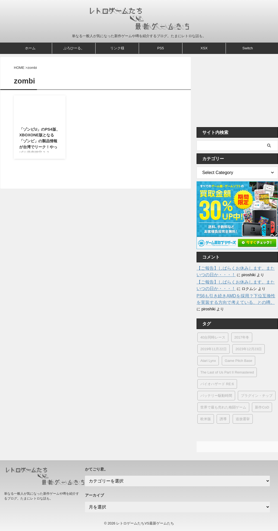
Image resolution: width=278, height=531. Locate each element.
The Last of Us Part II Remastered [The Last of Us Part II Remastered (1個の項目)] (227, 372)
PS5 (160, 48)
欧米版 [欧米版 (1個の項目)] (205, 419)
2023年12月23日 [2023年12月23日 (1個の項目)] (248, 349)
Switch (247, 48)
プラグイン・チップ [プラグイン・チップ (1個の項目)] (257, 396)
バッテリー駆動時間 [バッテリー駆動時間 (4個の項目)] (216, 396)
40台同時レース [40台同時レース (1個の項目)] (212, 337)
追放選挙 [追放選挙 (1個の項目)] (243, 419)
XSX (203, 48)
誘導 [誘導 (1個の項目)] (223, 419)
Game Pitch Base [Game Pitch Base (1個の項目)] (238, 361)
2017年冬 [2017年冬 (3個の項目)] (241, 337)
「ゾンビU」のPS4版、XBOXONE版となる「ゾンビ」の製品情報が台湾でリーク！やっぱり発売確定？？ (39, 141)
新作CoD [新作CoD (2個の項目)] (262, 407)
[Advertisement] (237, 90)
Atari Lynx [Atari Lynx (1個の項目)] (208, 361)
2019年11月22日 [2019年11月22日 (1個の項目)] (213, 349)
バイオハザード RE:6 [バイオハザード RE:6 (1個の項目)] (217, 384)
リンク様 (117, 48)
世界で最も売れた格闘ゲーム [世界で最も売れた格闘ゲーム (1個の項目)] (223, 407)
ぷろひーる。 (73, 48)
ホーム (30, 48)
